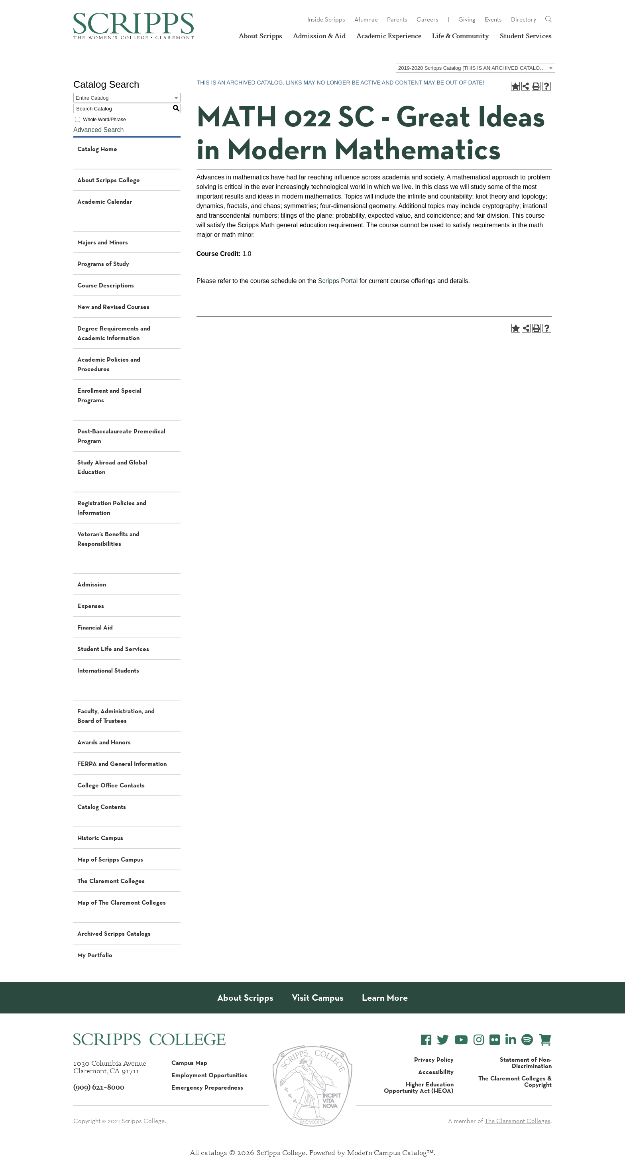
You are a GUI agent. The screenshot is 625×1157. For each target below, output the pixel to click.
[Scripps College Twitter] (443, 1040)
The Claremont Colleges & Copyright (515, 1081)
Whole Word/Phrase (104, 119)
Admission (91, 584)
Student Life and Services (113, 649)
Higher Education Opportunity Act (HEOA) (419, 1087)
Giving (467, 19)
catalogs (214, 1152)
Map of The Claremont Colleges (121, 902)
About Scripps (260, 36)
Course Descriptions (105, 285)
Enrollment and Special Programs (109, 395)
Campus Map (189, 1062)
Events (493, 19)
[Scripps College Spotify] (527, 1040)
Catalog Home (97, 149)
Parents (397, 19)
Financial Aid (95, 627)
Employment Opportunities (209, 1075)
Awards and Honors (104, 742)
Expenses (90, 606)
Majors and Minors (102, 242)
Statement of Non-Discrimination (526, 1062)
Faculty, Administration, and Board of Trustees (116, 715)
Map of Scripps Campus (110, 859)
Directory (523, 19)
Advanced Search (98, 129)
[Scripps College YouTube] (461, 1040)
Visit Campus (318, 998)
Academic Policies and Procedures (108, 364)
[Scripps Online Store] (545, 1040)
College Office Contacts (111, 785)
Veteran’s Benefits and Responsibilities (108, 538)
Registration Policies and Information (111, 507)
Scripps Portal (338, 280)
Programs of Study (103, 264)
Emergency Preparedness (207, 1087)
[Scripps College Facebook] (426, 1040)
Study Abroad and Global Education (112, 467)
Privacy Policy (434, 1059)
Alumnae (366, 19)
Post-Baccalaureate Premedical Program (121, 436)
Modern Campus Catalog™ (390, 1152)
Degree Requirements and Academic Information (113, 333)
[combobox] (475, 68)
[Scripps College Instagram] (479, 1040)
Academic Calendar (104, 201)
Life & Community (460, 36)
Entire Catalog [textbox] (92, 98)
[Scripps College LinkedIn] (510, 1040)
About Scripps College (108, 180)
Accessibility (436, 1071)
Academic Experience (388, 36)
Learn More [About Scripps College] (385, 998)
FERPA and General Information (122, 763)
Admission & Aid (319, 36)
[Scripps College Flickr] (494, 1040)
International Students (108, 670)
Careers (427, 19)
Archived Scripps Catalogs (114, 933)
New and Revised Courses (113, 307)
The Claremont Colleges (111, 881)
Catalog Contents (101, 807)
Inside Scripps (326, 19)
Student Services (526, 36)
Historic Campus (100, 838)
